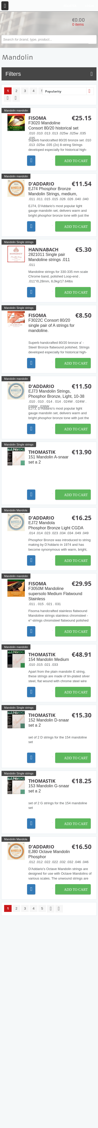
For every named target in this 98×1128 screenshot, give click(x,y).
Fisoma (60, 123)
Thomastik (60, 457)
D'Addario (60, 189)
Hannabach (60, 254)
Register (69, 6)
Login (89, 6)
